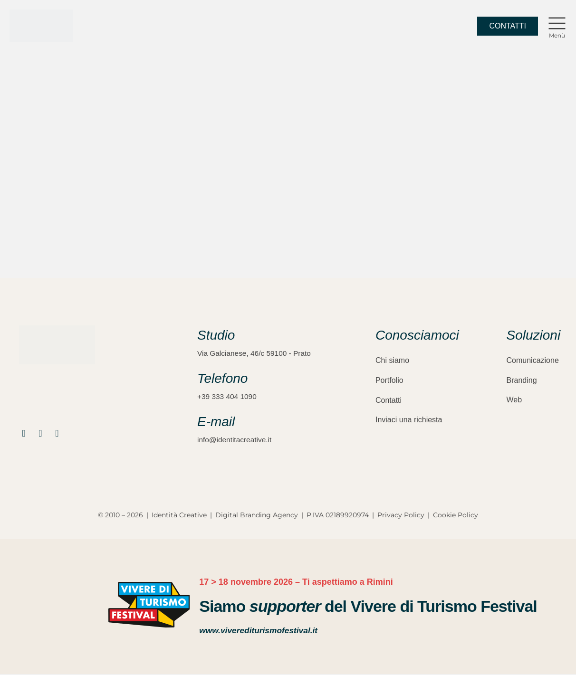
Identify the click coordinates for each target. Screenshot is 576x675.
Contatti (388, 398)
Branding (522, 379)
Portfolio (389, 379)
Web (514, 398)
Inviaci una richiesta (408, 418)
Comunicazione (533, 359)
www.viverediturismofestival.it (260, 632)
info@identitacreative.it (235, 441)
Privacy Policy (400, 516)
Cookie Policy (455, 516)
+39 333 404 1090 (228, 397)
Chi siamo (392, 359)
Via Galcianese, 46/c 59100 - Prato (256, 353)
